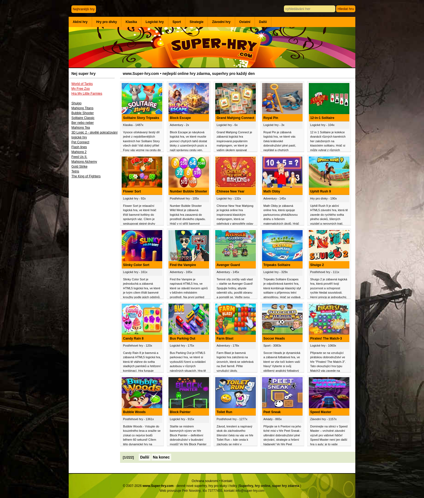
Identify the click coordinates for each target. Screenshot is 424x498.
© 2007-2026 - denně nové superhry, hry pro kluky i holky (180, 486)
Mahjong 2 (79, 152)
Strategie (196, 22)
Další (263, 22)
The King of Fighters (86, 176)
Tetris (75, 171)
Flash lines (79, 147)
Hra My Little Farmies (86, 93)
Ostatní (244, 22)
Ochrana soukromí (205, 481)
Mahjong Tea (80, 128)
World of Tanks (82, 84)
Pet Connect (80, 142)
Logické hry (154, 22)
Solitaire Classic (82, 118)
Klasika (131, 22)
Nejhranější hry (84, 9)
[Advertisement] (94, 269)
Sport (177, 22)
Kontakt (226, 481)
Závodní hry (221, 22)
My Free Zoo (80, 89)
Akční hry (80, 22)
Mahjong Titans (82, 108)
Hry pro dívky (106, 22)
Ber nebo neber (82, 123)
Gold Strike (79, 166)
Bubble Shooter (82, 113)
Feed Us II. (79, 157)
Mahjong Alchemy (84, 162)
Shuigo (76, 103)
